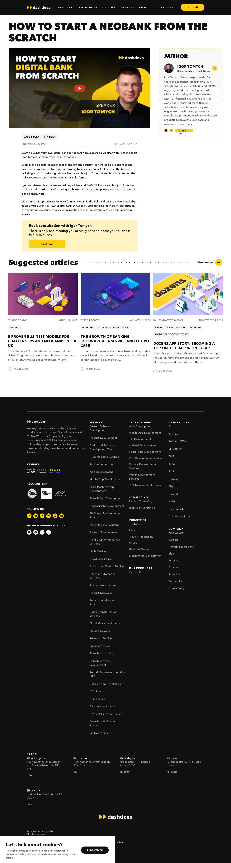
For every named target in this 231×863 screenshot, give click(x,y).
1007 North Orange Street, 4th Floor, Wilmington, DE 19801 (44, 765)
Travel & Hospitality (141, 536)
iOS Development (140, 439)
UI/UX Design (97, 551)
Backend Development (103, 532)
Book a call (182, 130)
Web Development (101, 472)
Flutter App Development (145, 451)
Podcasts (174, 567)
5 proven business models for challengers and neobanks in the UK (42, 341)
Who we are (175, 532)
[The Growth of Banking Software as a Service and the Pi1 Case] (115, 294)
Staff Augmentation (101, 464)
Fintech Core (137, 572)
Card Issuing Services (102, 706)
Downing (173, 479)
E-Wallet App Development (106, 684)
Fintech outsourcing (101, 653)
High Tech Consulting (142, 507)
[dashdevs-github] (55, 515)
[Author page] (215, 68)
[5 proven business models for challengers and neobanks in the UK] (43, 294)
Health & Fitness (139, 549)
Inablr (171, 501)
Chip (171, 486)
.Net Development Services (146, 485)
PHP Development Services (146, 458)
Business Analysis (99, 646)
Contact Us (175, 581)
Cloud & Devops (99, 631)
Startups (134, 524)
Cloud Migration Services (105, 623)
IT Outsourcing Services (104, 457)
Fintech (133, 530)
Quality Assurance (100, 559)
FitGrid (172, 471)
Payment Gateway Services (106, 714)
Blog (171, 553)
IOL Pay (173, 434)
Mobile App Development (105, 479)
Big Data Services (100, 733)
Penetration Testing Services (107, 566)
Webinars (174, 560)
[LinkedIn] (171, 130)
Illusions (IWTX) (177, 441)
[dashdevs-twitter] (35, 515)
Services (95, 422)
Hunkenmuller (176, 509)
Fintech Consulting (140, 501)
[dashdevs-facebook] (29, 515)
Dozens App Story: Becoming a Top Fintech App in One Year (184, 345)
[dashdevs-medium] (48, 515)
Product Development (103, 438)
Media (133, 543)
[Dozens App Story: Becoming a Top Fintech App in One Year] (188, 294)
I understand (95, 850)
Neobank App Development (106, 506)
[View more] (209, 262)
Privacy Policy (176, 588)
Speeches (174, 574)
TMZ (171, 456)
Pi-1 (170, 426)
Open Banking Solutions (104, 525)
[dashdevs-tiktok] (48, 532)
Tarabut (173, 494)
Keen (171, 464)
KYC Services (97, 691)
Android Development (143, 445)
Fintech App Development (105, 498)
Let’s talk (193, 7)
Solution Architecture (102, 585)
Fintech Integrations (181, 546)
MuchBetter (176, 449)
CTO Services (97, 699)
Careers (173, 539)
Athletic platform (179, 516)
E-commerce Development (145, 555)
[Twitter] (166, 130)
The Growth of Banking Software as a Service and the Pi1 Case (115, 341)
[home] (38, 7)
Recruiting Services (101, 638)
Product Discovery (100, 593)
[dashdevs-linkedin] (42, 515)
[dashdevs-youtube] (61, 515)
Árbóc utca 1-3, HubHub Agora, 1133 (135, 763)
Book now (47, 244)
